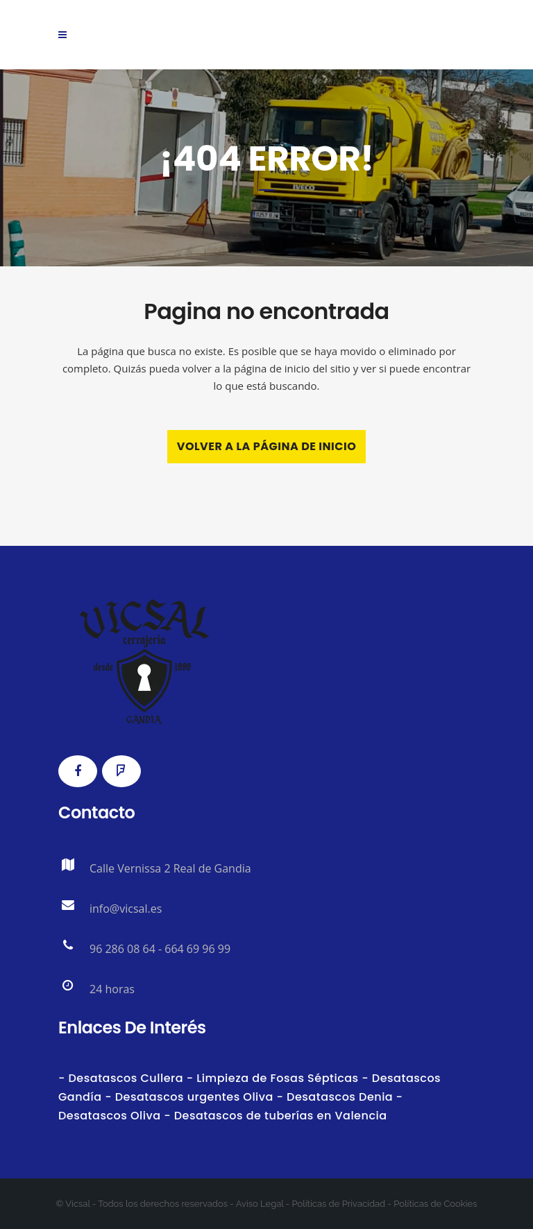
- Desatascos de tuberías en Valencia (274, 1116)
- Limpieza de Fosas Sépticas (273, 1078)
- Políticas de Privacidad (334, 1203)
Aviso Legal (260, 1203)
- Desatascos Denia (333, 1097)
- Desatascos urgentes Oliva (187, 1097)
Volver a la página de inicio (267, 446)
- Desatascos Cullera (122, 1078)
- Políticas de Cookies (431, 1203)
